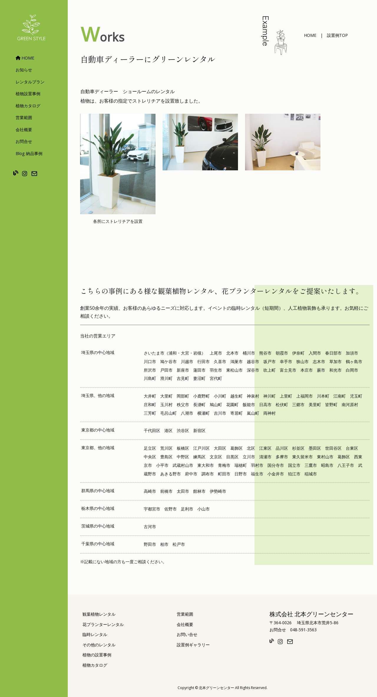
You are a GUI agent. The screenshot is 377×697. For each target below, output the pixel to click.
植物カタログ (28, 105)
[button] (310, 35)
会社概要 (24, 129)
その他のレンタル (98, 644)
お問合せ (24, 141)
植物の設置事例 (96, 655)
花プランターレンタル (103, 624)
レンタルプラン (30, 82)
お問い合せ (187, 634)
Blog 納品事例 (29, 153)
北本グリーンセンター (216, 687)
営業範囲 (24, 117)
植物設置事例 (28, 93)
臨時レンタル (94, 634)
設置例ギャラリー (193, 644)
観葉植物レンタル (98, 614)
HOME (25, 58)
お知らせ (24, 69)
